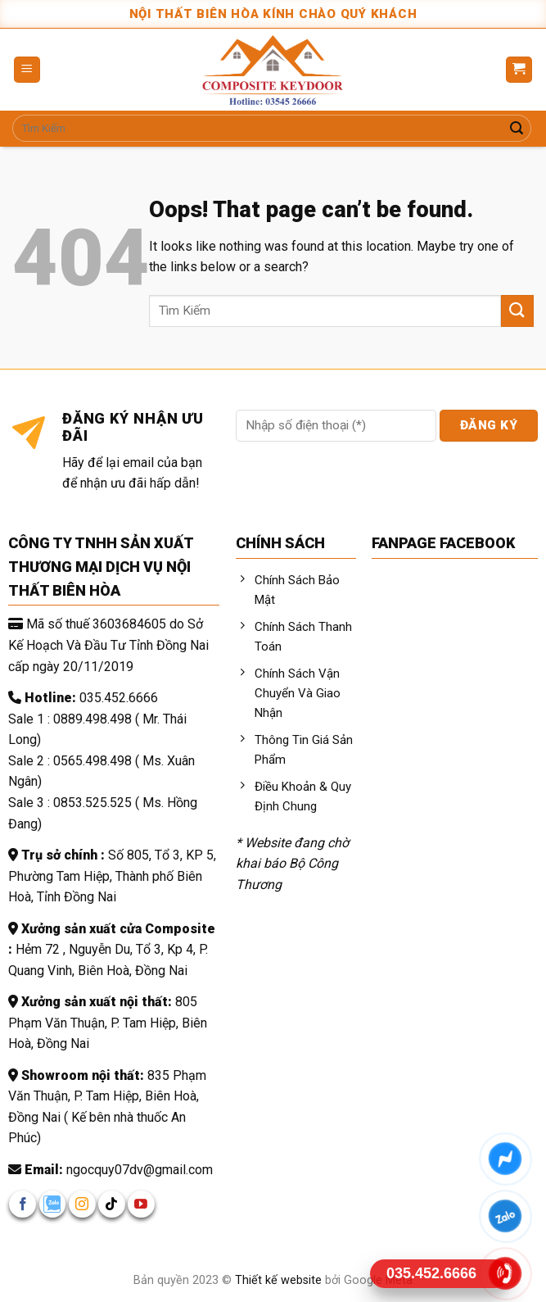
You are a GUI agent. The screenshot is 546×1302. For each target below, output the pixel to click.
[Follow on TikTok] (111, 1204)
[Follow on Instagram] (82, 1204)
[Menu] (27, 70)
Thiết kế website (280, 1280)
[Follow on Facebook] (22, 1204)
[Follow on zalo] (52, 1204)
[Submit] (516, 129)
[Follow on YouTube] (141, 1204)
